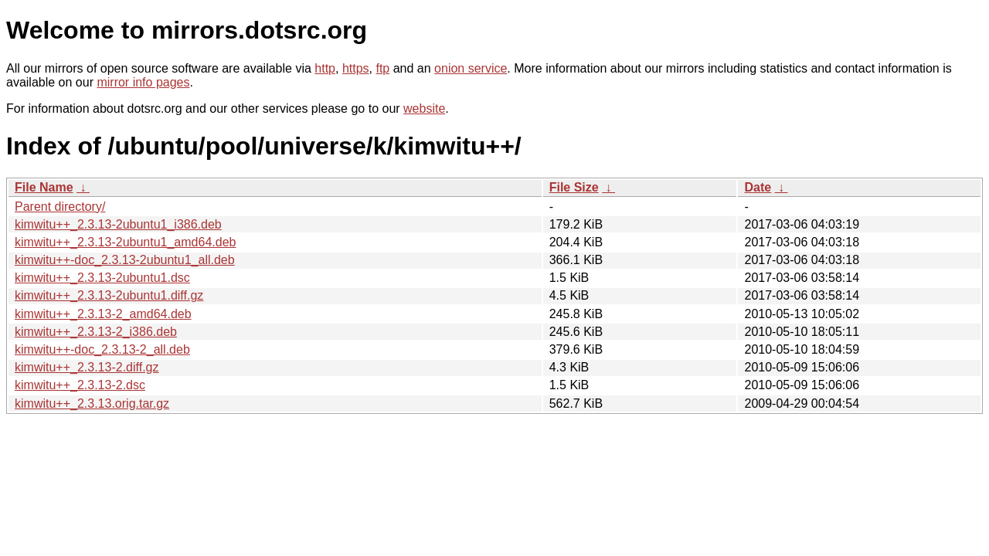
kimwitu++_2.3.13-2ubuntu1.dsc (102, 277)
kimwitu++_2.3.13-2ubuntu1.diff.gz (109, 295)
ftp (382, 68)
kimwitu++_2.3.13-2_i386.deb (96, 331)
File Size (574, 187)
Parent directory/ (60, 206)
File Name (44, 187)
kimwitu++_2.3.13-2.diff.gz (86, 367)
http (324, 68)
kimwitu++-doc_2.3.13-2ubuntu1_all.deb (125, 259)
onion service (470, 68)
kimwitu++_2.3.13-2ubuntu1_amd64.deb (125, 242)
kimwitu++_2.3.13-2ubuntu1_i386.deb (118, 224)
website (424, 108)
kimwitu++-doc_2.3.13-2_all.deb (102, 349)
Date (757, 187)
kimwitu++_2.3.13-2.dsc (80, 385)
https (355, 68)
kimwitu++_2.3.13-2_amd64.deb (103, 313)
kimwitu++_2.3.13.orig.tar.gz (92, 403)
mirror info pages (143, 82)
